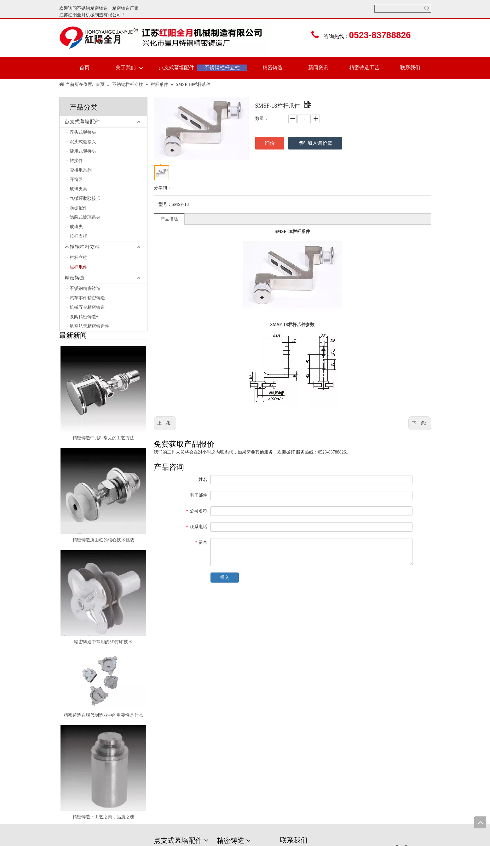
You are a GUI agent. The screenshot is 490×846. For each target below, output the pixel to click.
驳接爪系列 (81, 170)
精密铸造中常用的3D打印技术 (103, 642)
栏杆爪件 (78, 267)
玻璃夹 (76, 226)
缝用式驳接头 (83, 151)
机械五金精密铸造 (87, 307)
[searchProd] (399, 8)
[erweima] (402, 841)
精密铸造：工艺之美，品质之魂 (103, 817)
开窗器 (76, 179)
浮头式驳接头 (83, 132)
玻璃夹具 (78, 189)
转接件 (76, 160)
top (480, 822)
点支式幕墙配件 (82, 121)
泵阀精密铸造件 (85, 316)
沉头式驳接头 (83, 141)
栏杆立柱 (78, 257)
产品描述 (169, 219)
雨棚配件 (78, 208)
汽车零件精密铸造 (87, 298)
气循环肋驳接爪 (85, 198)
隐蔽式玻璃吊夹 (85, 217)
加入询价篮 (319, 143)
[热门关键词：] (427, 8)
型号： (165, 204)
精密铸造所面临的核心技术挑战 (103, 540)
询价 (270, 143)
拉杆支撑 (78, 236)
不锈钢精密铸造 (92, 8)
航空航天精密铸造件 (89, 326)
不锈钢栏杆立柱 (82, 247)
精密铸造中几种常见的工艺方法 (103, 438)
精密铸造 (121, 8)
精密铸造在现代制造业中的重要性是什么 (103, 715)
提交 (224, 577)
